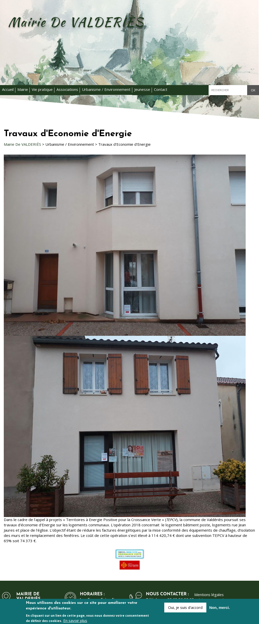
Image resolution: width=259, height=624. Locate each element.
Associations (67, 89)
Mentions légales (209, 594)
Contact (160, 89)
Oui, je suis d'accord (185, 609)
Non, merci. (219, 610)
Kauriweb (217, 599)
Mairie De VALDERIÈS (22, 144)
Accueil (8, 89)
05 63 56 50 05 (180, 599)
